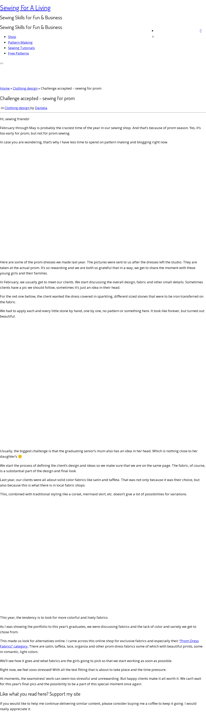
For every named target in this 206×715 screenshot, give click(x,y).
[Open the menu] (1, 63)
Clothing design (25, 88)
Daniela (41, 108)
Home (5, 88)
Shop (12, 36)
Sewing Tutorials (21, 48)
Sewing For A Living (25, 7)
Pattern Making (20, 42)
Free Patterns (18, 53)
